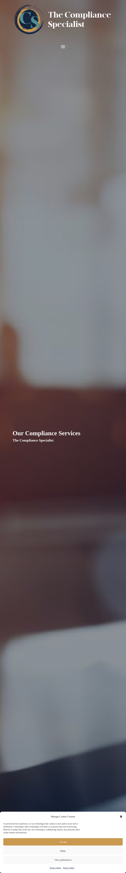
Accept (63, 842)
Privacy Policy (55, 868)
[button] (121, 816)
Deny (63, 851)
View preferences (63, 860)
